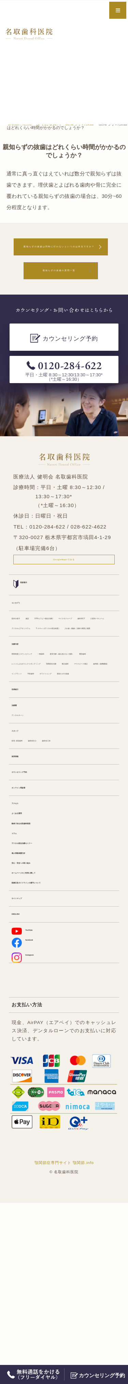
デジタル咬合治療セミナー (40, 997)
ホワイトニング (28, 790)
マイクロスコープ (31, 657)
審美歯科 (93, 739)
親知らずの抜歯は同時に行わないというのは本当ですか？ (59, 252)
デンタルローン (28, 840)
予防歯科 (103, 778)
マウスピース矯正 (89, 765)
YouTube (28, 1103)
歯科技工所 (88, 872)
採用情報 (21, 890)
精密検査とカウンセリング (40, 726)
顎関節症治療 (26, 765)
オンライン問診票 (31, 927)
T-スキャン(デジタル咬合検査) (44, 682)
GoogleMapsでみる (64, 578)
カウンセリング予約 (33, 909)
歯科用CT (65, 657)
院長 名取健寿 (27, 872)
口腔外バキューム (31, 670)
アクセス (21, 946)
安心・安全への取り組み (38, 1022)
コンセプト (23, 625)
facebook (28, 1118)
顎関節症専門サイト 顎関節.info (64, 1344)
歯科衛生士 (59, 872)
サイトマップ (26, 1066)
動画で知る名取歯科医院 (38, 971)
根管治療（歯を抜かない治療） (45, 739)
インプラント (74, 778)
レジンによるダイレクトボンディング (52, 752)
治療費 (19, 827)
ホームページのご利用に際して (45, 1035)
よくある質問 (26, 958)
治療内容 (21, 714)
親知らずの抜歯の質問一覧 (59, 284)
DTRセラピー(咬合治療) (81, 644)
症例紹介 (21, 809)
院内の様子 (23, 644)
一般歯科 (84, 726)
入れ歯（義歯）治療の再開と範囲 (47, 695)
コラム (19, 984)
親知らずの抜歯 (67, 790)
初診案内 (26, 605)
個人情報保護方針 (31, 1009)
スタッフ (21, 859)
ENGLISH (22, 1085)
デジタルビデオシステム (81, 670)
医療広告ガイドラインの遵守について (52, 1048)
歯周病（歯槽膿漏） (33, 778)
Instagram (29, 1136)
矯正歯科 (55, 765)
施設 (46, 644)
